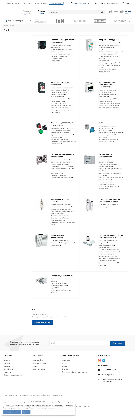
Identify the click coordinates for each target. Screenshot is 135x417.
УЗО (101, 49)
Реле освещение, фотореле (108, 139)
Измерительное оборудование (109, 103)
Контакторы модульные (107, 54)
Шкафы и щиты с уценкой (107, 184)
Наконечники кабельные (107, 254)
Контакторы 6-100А (58, 94)
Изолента (102, 265)
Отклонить (16, 412)
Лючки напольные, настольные (109, 251)
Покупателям (38, 355)
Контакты (7, 363)
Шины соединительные (107, 245)
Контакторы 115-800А (59, 92)
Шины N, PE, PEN (57, 173)
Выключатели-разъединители (61, 54)
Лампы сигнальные (58, 128)
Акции (35, 366)
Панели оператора (105, 92)
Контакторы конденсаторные (109, 204)
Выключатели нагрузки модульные (111, 51)
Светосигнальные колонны (60, 139)
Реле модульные (105, 137)
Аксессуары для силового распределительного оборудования (59, 58)
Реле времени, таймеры (107, 135)
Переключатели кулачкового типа (62, 135)
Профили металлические (59, 285)
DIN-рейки (102, 247)
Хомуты (102, 258)
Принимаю (26, 412)
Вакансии (7, 366)
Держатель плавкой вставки (60, 215)
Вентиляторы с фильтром (60, 240)
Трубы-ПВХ (55, 287)
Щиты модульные (105, 179)
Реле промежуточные (107, 126)
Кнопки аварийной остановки (61, 130)
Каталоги (65, 369)
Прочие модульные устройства (109, 63)
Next (129, 20)
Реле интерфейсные (106, 128)
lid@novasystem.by (78, 3)
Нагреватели (55, 243)
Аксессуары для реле (106, 141)
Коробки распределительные (109, 256)
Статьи (64, 363)
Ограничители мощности (107, 90)
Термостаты (56, 245)
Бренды (64, 366)
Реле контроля (117, 132)
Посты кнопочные (57, 137)
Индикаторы (104, 60)
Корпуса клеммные (105, 182)
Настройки (7, 412)
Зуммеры (67, 132)
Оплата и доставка (39, 363)
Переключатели (57, 132)
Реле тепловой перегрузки (60, 99)
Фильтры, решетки (68, 243)
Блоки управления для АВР (108, 99)
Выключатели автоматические (110, 43)
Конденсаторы (104, 207)
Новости (7, 360)
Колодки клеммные (67, 166)
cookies (38, 408)
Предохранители (57, 213)
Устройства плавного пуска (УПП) (62, 107)
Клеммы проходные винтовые (61, 162)
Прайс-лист (66, 360)
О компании (9, 3)
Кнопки (69, 128)
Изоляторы (111, 247)
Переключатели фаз (106, 101)
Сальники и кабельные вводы (109, 249)
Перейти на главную (43, 322)
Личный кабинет (38, 360)
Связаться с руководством (13, 375)
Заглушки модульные (114, 258)
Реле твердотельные (106, 130)
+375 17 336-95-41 (96, 3)
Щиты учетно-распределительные (111, 177)
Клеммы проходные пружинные (62, 164)
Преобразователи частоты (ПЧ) (62, 105)
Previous (30, 20)
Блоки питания (104, 96)
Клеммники (55, 166)
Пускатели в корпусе (58, 103)
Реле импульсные (105, 132)
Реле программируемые (107, 94)
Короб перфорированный (60, 283)
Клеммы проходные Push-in (60, 160)
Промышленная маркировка (109, 263)
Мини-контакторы (58, 96)
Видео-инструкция (39, 369)
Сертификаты (8, 369)
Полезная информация (70, 355)
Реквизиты (7, 372)
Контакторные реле (58, 101)
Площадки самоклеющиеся (108, 260)
